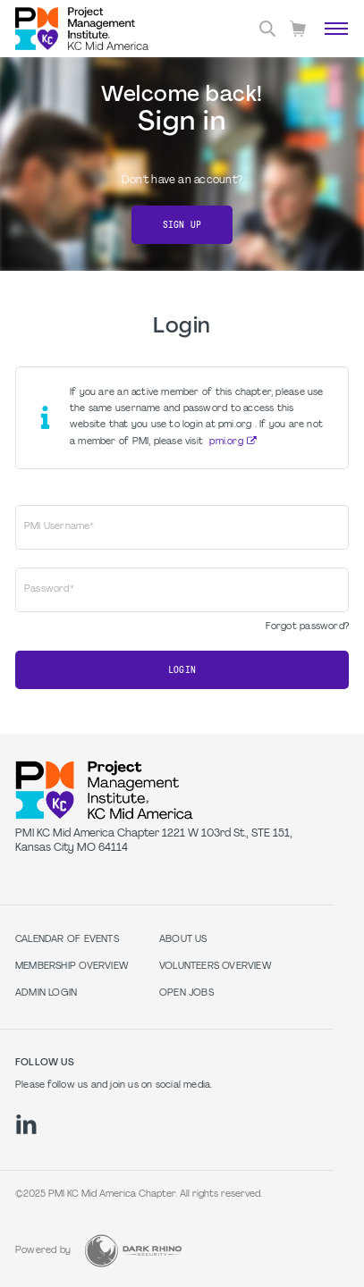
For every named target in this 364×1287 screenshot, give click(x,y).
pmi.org (225, 442)
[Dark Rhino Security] (133, 1250)
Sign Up (182, 225)
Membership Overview (72, 967)
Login (182, 670)
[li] (26, 1124)
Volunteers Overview (215, 967)
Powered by (43, 1251)
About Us (183, 940)
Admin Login (46, 993)
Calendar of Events (67, 940)
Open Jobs (186, 993)
